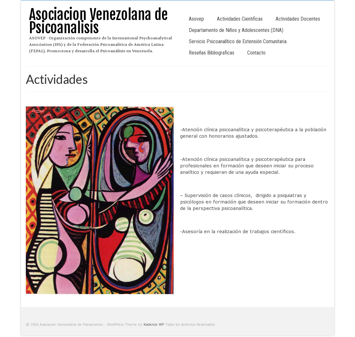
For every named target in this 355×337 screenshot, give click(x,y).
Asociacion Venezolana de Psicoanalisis (98, 21)
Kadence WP (154, 324)
